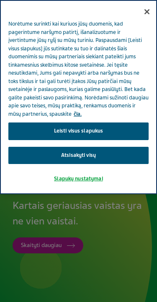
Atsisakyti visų (78, 155)
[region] (78, 97)
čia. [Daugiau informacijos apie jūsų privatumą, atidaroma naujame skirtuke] (78, 114)
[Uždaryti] (147, 12)
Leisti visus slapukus (78, 131)
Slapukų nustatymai (78, 178)
